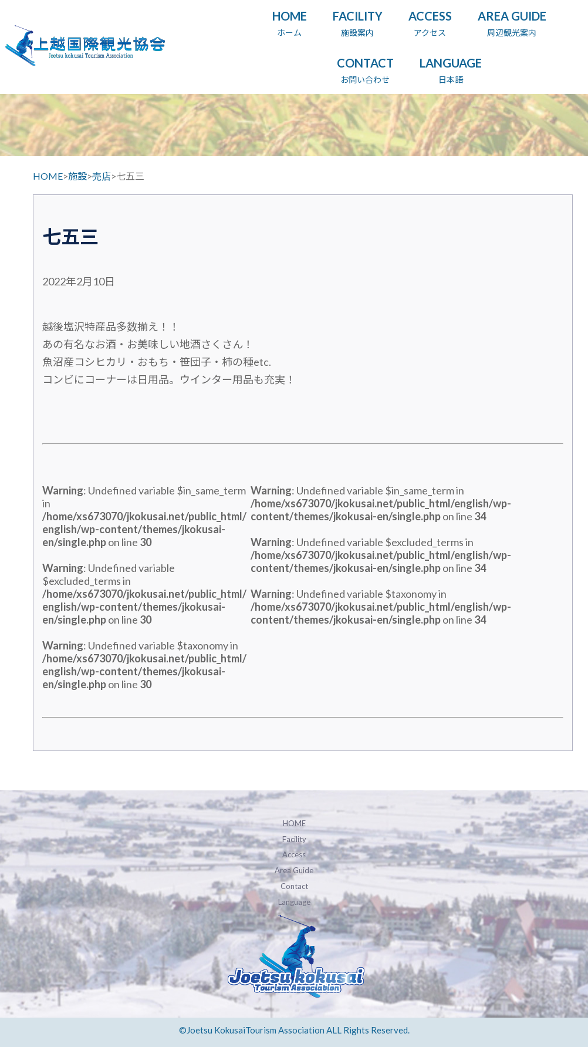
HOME (48, 175)
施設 (77, 175)
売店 (101, 175)
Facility (294, 839)
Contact (294, 886)
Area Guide (294, 870)
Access (294, 854)
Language (294, 902)
